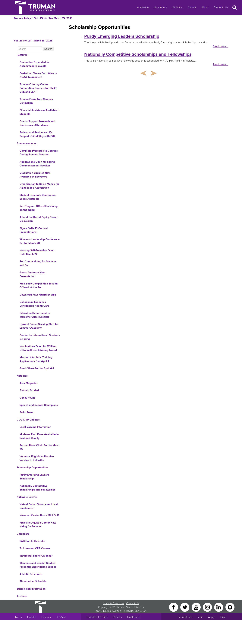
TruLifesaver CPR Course (35, 548)
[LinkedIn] (219, 607)
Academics (160, 7)
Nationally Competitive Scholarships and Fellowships (37, 487)
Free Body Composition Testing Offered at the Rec (39, 285)
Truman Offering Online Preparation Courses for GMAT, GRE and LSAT (38, 88)
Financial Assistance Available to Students (40, 112)
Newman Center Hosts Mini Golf (39, 515)
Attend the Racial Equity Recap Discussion (38, 219)
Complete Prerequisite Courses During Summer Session (39, 152)
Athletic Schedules (31, 574)
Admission (143, 7)
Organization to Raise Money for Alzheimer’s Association (39, 185)
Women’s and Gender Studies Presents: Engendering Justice (38, 564)
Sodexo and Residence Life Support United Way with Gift (37, 134)
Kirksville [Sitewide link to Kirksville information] (128, 610)
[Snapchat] (230, 607)
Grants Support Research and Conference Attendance (37, 123)
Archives (22, 596)
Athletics (177, 7)
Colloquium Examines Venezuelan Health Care (34, 303)
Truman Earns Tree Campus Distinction (36, 101)
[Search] (30, 49)
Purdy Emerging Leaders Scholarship (34, 476)
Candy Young (27, 397)
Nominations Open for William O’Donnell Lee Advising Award (38, 348)
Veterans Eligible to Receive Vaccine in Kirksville (37, 458)
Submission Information (31, 588)
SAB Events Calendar (32, 541)
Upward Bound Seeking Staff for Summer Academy (39, 326)
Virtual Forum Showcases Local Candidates (39, 506)
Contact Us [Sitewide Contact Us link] (132, 603)
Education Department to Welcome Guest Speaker (35, 315)
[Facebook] (174, 607)
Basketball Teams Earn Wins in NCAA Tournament (38, 75)
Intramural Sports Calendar (36, 555)
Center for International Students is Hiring (40, 337)
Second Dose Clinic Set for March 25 (40, 447)
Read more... (220, 46)
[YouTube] (196, 607)
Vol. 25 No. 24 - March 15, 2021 (53, 18)
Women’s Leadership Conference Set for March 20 (40, 241)
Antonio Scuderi (29, 390)
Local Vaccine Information (35, 427)
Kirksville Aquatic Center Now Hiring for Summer (38, 524)
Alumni (192, 7)
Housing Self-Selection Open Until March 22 (37, 252)
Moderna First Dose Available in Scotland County (39, 436)
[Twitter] (185, 607)
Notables (22, 375)
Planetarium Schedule (33, 581)
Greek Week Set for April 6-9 (37, 368)
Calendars (23, 533)
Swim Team (26, 412)
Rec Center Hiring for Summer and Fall (38, 263)
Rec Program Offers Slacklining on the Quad (39, 208)
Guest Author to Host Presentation (32, 274)
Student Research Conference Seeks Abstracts (38, 196)
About (204, 7)
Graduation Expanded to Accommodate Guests (34, 64)
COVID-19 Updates (28, 419)
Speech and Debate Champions (39, 405)
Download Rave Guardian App (38, 294)
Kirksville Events (27, 497)
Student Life (221, 7)
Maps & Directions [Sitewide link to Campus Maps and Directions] (113, 603)
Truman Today (22, 18)
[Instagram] (207, 607)
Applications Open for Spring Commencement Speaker (37, 163)
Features (22, 54)
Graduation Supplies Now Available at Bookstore (35, 174)
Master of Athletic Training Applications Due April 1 (36, 359)
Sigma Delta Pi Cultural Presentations (34, 230)
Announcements (26, 143)
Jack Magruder (28, 383)
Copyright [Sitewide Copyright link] (103, 607)
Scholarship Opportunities (32, 467)
